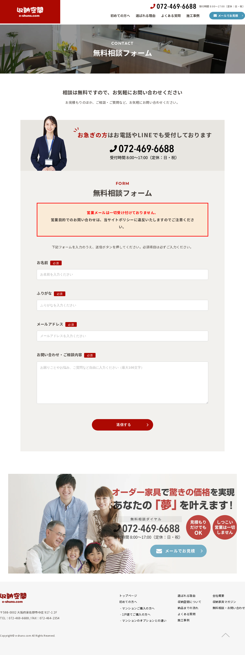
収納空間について (189, 602)
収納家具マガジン (224, 602)
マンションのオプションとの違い (144, 621)
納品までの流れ (188, 608)
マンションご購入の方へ (138, 609)
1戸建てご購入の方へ (136, 615)
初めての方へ (120, 15)
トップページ (128, 596)
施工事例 (192, 15)
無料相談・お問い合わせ (229, 608)
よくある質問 (171, 15)
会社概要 (218, 596)
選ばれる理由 (145, 15)
